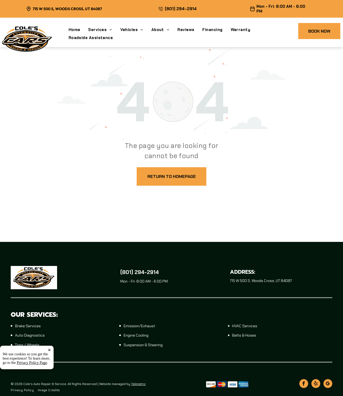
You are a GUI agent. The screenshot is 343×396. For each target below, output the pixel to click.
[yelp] (315, 384)
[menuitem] (78, 30)
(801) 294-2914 (181, 9)
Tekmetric (138, 384)
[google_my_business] (327, 384)
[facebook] (303, 384)
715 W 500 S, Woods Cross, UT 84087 (67, 8)
